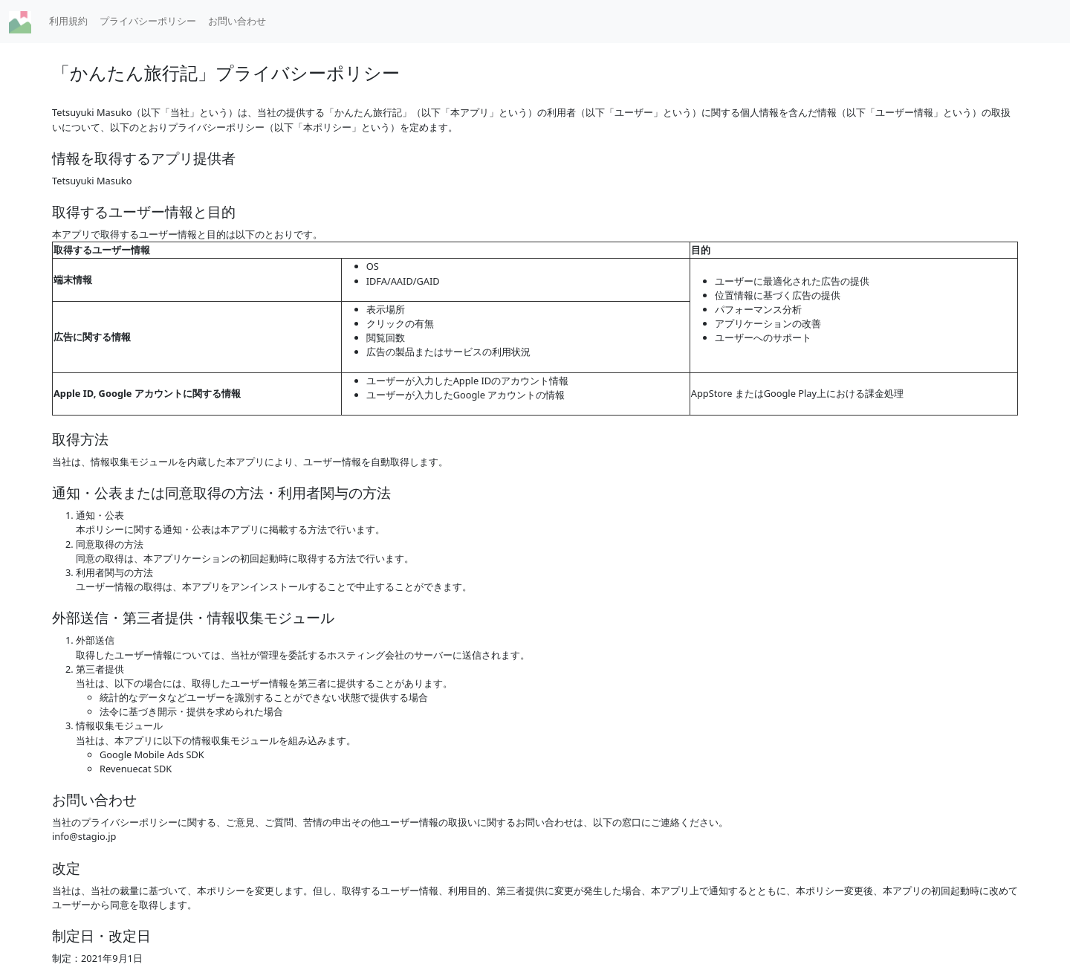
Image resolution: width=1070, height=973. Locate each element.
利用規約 (68, 21)
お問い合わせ (237, 21)
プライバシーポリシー (148, 21)
